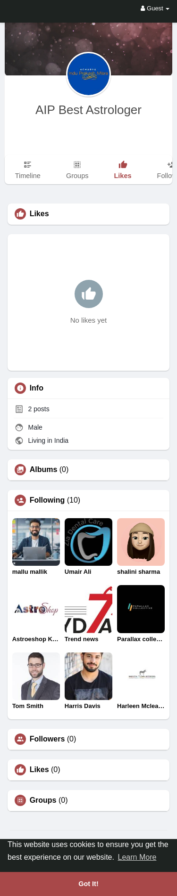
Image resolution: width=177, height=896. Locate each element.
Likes (39, 770)
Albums (44, 469)
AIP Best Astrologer (88, 110)
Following (47, 500)
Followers (47, 739)
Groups (43, 800)
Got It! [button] (88, 884)
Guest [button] (155, 8)
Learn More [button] (137, 857)
